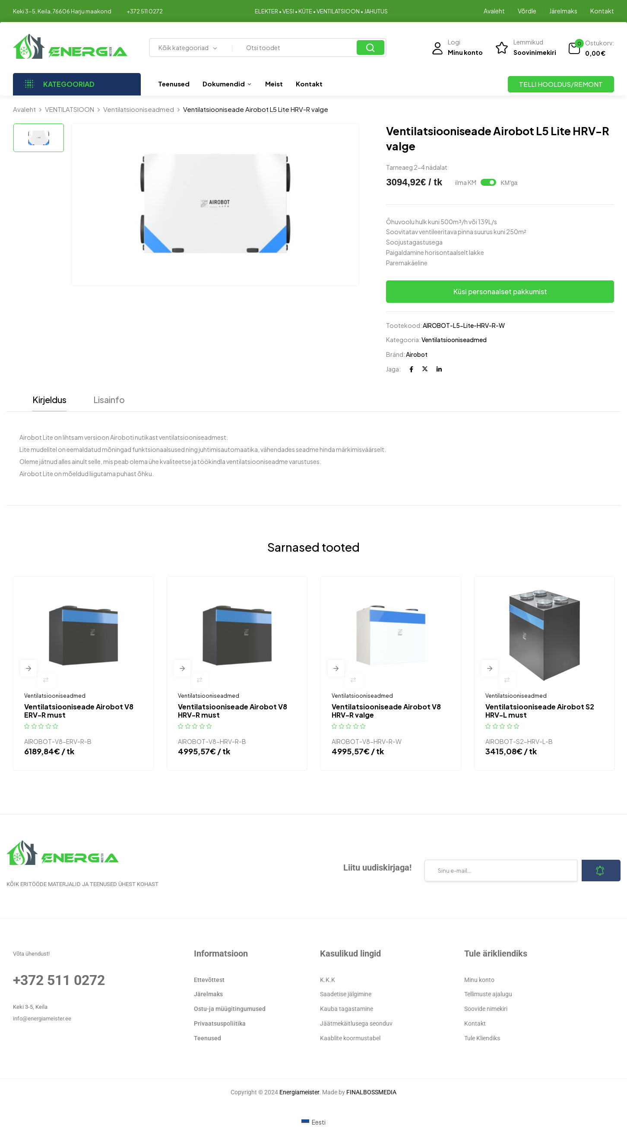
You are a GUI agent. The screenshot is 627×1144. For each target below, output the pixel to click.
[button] (591, 48)
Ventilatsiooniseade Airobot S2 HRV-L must (539, 710)
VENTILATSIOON (69, 109)
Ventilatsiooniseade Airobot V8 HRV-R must (232, 710)
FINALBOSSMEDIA (371, 1092)
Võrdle (527, 11)
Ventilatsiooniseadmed (138, 109)
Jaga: (393, 369)
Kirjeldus (49, 399)
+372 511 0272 (145, 11)
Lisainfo (109, 399)
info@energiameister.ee (42, 1018)
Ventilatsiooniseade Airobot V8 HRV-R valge (386, 710)
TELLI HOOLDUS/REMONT (561, 84)
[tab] (49, 401)
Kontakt (602, 11)
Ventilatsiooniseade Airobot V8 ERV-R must (78, 710)
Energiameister (299, 1092)
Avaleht (494, 11)
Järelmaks (563, 11)
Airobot (417, 354)
